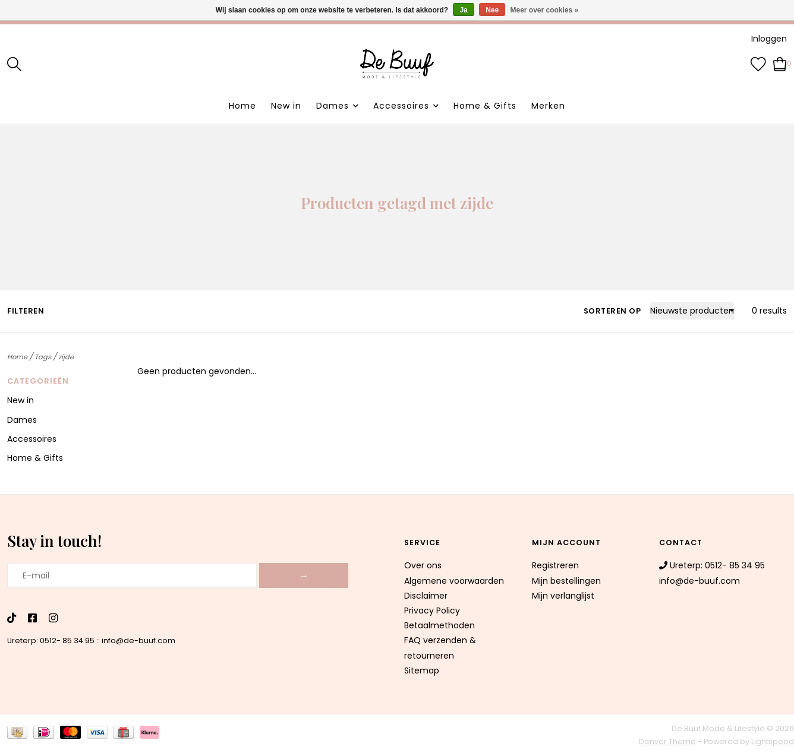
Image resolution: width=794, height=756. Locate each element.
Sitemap (421, 670)
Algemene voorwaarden (454, 581)
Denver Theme (667, 741)
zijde (66, 357)
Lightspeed (772, 741)
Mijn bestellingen (566, 581)
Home (242, 106)
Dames (332, 106)
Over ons (423, 565)
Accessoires (401, 106)
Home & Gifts (484, 106)
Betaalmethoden (439, 625)
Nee (492, 10)
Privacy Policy (432, 610)
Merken (548, 106)
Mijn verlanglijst (563, 596)
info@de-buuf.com (138, 640)
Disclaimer (426, 596)
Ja (463, 10)
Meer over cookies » (545, 10)
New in (286, 106)
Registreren (555, 565)
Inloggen (769, 39)
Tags (42, 357)
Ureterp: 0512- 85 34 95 (50, 640)
